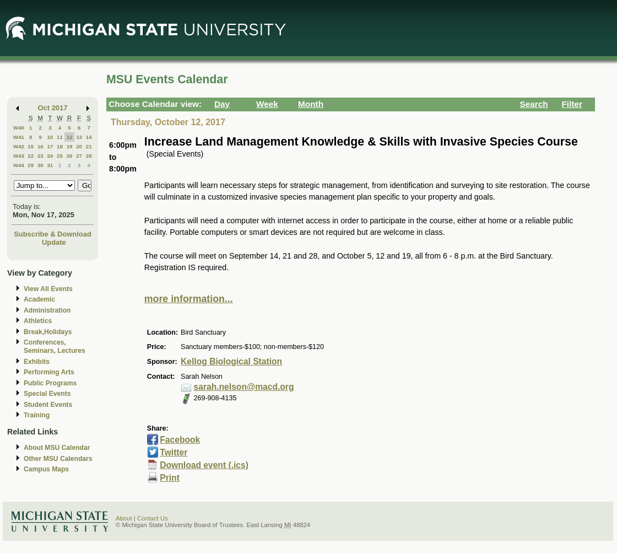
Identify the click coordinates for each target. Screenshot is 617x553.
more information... (188, 298)
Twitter (173, 452)
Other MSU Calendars (58, 459)
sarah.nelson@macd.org (244, 386)
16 (40, 146)
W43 (18, 156)
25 (60, 156)
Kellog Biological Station (231, 361)
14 (89, 137)
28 (89, 156)
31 (50, 165)
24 (50, 156)
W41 (18, 137)
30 (40, 165)
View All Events (48, 289)
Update (54, 242)
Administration (47, 310)
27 (79, 156)
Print (170, 477)
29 (31, 165)
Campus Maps (46, 469)
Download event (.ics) (204, 465)
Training (37, 415)
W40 (18, 128)
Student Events (48, 405)
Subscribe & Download (52, 234)
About (124, 518)
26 (70, 156)
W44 (18, 165)
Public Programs (50, 383)
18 (60, 146)
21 (89, 146)
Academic (39, 299)
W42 (18, 146)
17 (50, 146)
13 (79, 137)
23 (40, 156)
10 (50, 137)
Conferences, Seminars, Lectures (54, 347)
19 (70, 146)
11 (60, 137)
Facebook (180, 439)
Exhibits (37, 362)
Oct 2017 (53, 108)
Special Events (47, 394)
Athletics (38, 321)
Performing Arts (49, 372)
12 (70, 137)
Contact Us (152, 518)
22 (31, 156)
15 (31, 146)
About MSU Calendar (57, 448)
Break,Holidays (48, 332)
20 (79, 146)
